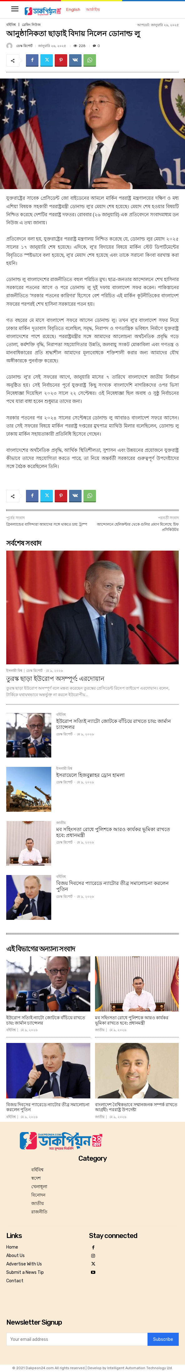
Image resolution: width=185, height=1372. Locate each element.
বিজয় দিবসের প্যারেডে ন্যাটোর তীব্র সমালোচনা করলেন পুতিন (47, 1107)
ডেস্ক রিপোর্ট (24, 46)
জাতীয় (61, 823)
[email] (77, 1339)
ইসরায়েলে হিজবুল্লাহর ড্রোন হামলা (90, 775)
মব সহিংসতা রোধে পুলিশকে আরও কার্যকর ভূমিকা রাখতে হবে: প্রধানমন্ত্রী (113, 832)
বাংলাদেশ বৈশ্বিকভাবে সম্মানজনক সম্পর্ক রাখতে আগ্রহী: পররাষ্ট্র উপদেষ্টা (136, 1107)
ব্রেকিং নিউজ (31, 24)
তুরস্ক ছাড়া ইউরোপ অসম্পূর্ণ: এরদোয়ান (55, 678)
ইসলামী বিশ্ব (14, 670)
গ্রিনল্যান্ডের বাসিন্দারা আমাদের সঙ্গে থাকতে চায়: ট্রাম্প (46, 524)
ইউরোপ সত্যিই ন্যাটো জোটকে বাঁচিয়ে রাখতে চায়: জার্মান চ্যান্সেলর (113, 724)
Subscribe (163, 1339)
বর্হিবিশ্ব (11, 24)
